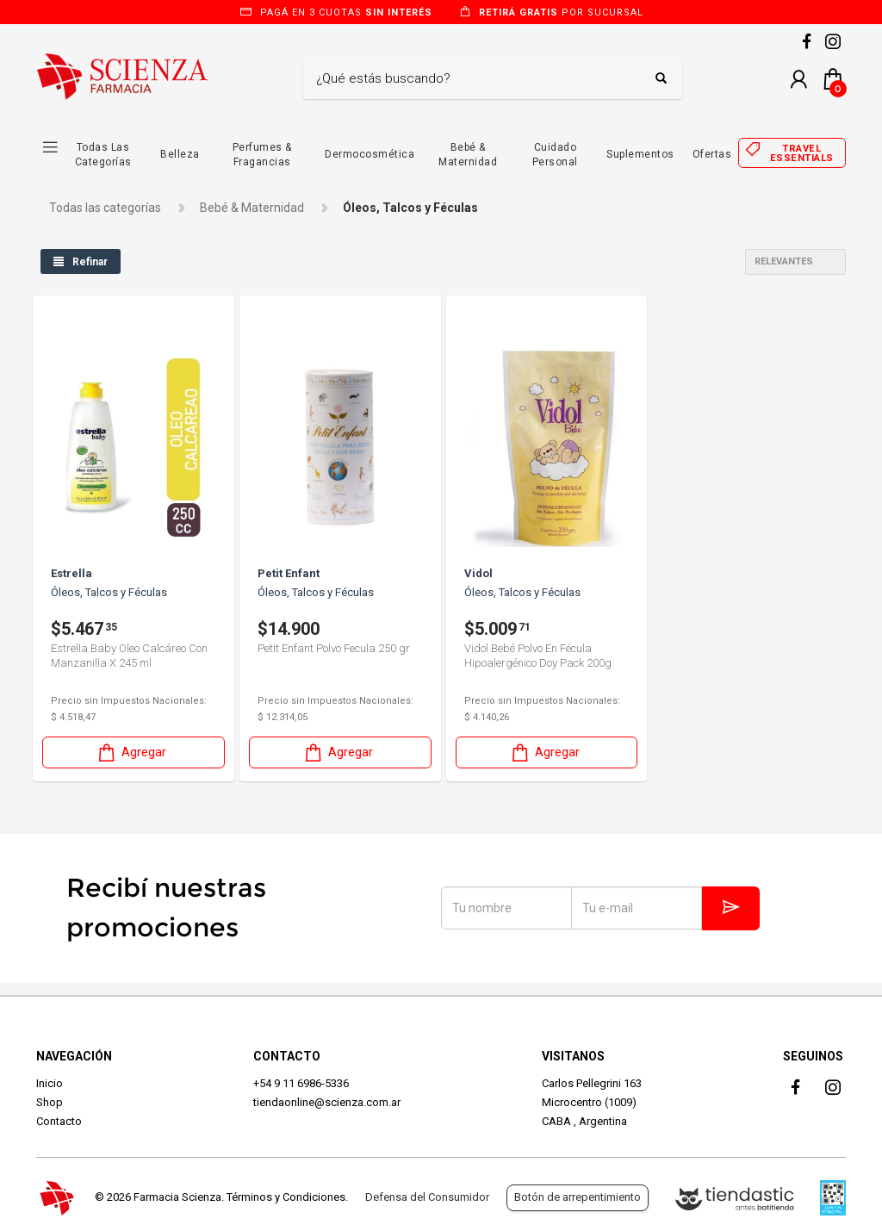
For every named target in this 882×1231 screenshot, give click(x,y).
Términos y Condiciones (286, 1197)
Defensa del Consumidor (427, 1197)
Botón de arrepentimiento (577, 1197)
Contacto (59, 1121)
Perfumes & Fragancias (262, 154)
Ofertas (712, 154)
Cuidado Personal (555, 154)
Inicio (49, 1083)
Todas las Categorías (103, 154)
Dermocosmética (369, 154)
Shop (49, 1102)
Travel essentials (802, 153)
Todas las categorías (105, 207)
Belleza (180, 154)
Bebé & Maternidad (467, 154)
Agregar (131, 752)
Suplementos (640, 154)
